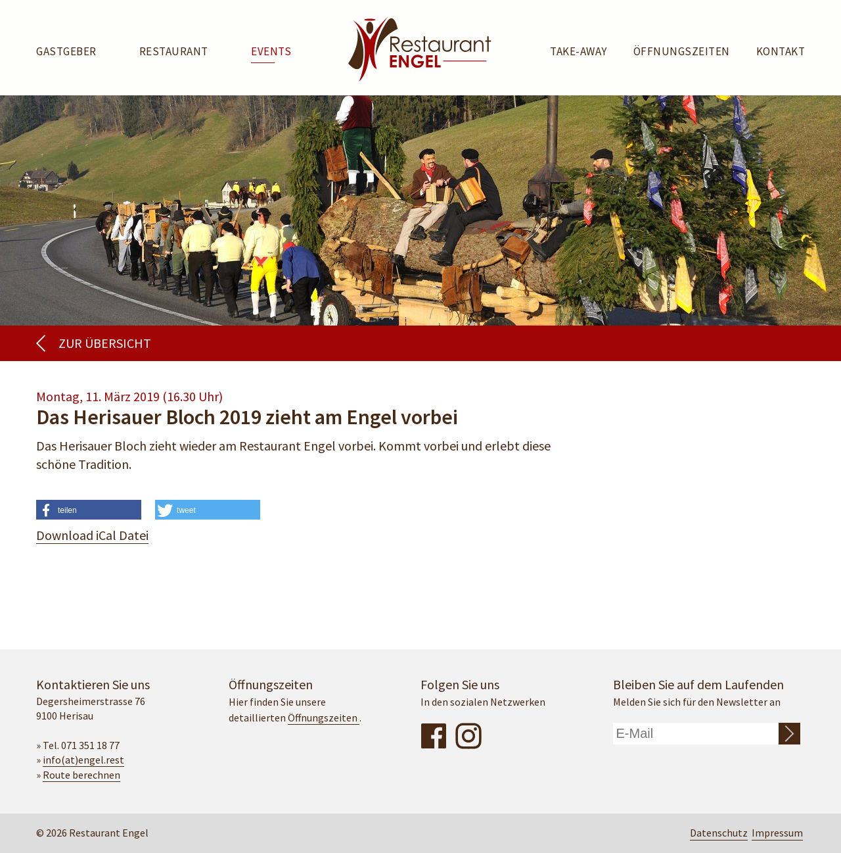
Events (271, 51)
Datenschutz (719, 832)
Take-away (578, 51)
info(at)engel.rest (83, 759)
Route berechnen (81, 774)
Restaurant (173, 51)
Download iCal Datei (92, 535)
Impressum (777, 832)
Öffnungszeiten (681, 51)
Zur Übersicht (104, 343)
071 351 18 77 (90, 745)
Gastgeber (66, 51)
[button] (88, 514)
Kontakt (781, 51)
